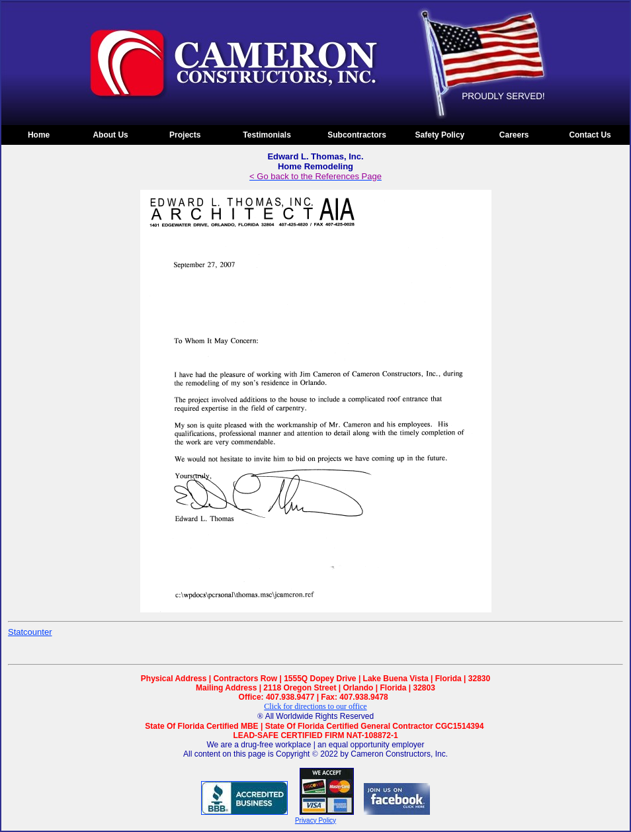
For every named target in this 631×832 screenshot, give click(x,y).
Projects (184, 135)
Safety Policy (440, 135)
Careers (514, 135)
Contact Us (589, 135)
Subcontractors (356, 135)
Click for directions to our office (315, 706)
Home (39, 135)
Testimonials (266, 135)
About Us (110, 135)
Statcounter (30, 632)
